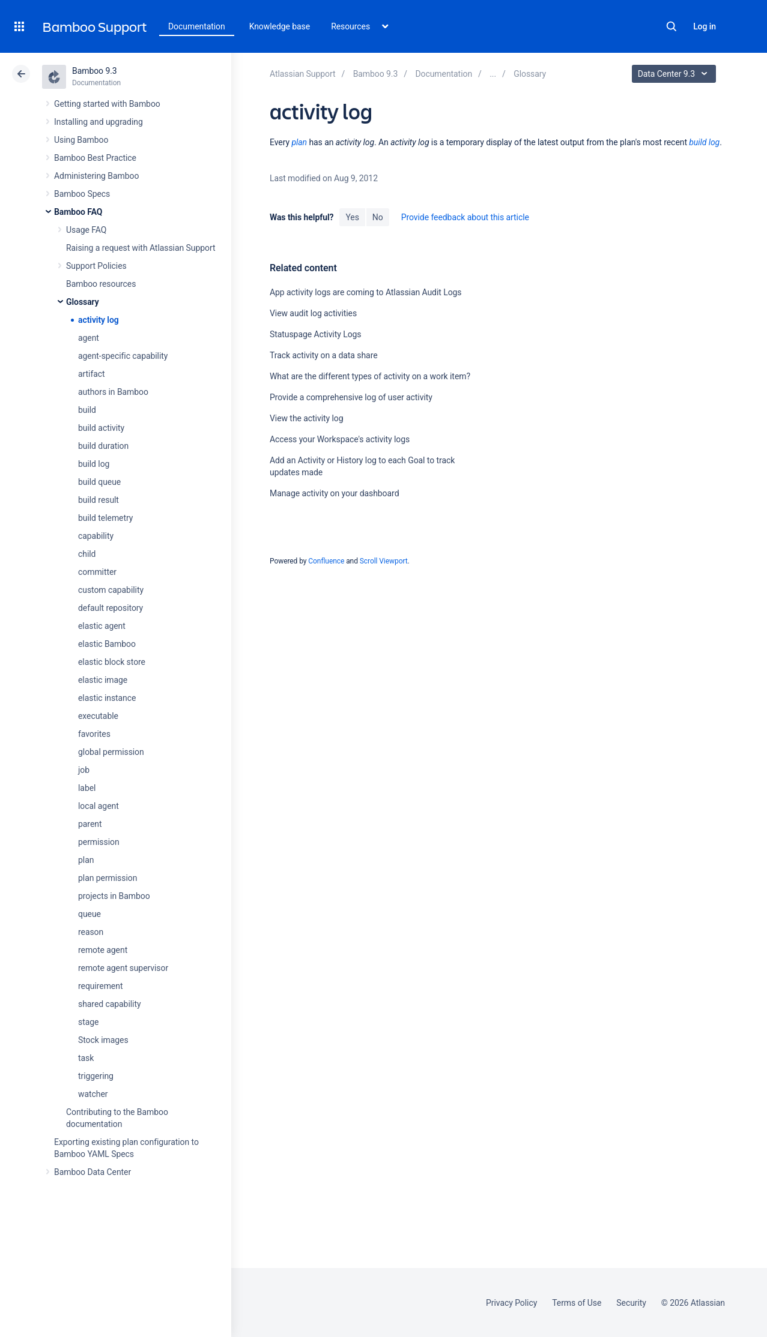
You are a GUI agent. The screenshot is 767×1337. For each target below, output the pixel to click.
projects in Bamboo (114, 896)
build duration (103, 446)
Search (671, 26)
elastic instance (107, 698)
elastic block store (111, 662)
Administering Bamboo (96, 176)
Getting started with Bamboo (107, 104)
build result (98, 500)
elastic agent (102, 626)
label (86, 788)
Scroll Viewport (384, 561)
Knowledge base (280, 26)
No (377, 217)
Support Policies (96, 266)
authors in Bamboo (113, 392)
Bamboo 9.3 (94, 71)
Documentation (196, 26)
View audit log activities (313, 313)
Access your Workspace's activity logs (340, 439)
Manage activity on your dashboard (334, 493)
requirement (100, 986)
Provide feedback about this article (465, 217)
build (87, 410)
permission (99, 842)
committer (97, 572)
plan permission (107, 878)
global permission (111, 752)
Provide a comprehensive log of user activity (351, 397)
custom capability (111, 590)
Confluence (326, 561)
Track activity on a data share (324, 355)
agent (88, 338)
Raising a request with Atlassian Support (140, 248)
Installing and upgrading (98, 122)
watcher (93, 1094)
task (86, 1058)
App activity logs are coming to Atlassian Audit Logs (366, 292)
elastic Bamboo (107, 644)
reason (90, 932)
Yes (352, 217)
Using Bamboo (81, 140)
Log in (704, 26)
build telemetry (105, 518)
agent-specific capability (123, 356)
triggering (96, 1076)
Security (631, 1303)
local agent (98, 806)
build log (93, 464)
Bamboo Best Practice (95, 158)
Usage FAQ (86, 230)
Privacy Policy (511, 1303)
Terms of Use (576, 1303)
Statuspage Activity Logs (316, 334)
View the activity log (307, 418)
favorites (94, 734)
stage (88, 1022)
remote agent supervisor (123, 968)
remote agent (102, 950)
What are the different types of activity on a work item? (370, 376)
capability (96, 536)
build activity (101, 428)
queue (89, 914)
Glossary (82, 302)
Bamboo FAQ (78, 212)
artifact (91, 374)
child (86, 554)
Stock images (103, 1040)
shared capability (109, 1004)
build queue (99, 482)
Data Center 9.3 (675, 74)
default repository (110, 608)
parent (90, 824)
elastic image (102, 680)
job (83, 770)
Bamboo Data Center (92, 1172)
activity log (98, 320)
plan (86, 860)
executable (98, 716)
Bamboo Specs (82, 194)
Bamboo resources (101, 284)
